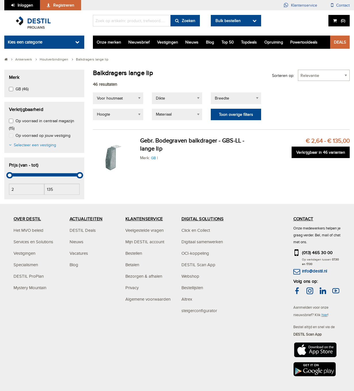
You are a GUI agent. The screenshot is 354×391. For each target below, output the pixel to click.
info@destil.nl (314, 271)
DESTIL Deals (83, 230)
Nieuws (191, 42)
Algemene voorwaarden (148, 299)
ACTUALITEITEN (86, 219)
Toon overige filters (236, 114)
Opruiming (273, 42)
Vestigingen (167, 42)
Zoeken (188, 21)
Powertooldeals (303, 42)
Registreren (63, 5)
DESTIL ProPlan (29, 276)
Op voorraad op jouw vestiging (43, 135)
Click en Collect (195, 230)
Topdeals (249, 42)
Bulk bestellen (228, 21)
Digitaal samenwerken (202, 242)
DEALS (340, 42)
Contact (343, 5)
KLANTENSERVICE (144, 219)
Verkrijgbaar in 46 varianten (320, 152)
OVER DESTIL (27, 219)
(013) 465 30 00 (317, 253)
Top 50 (227, 42)
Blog (210, 42)
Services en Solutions (33, 242)
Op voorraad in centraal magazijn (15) (41, 124)
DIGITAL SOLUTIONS (202, 219)
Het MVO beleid (28, 230)
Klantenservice (304, 5)
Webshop (190, 276)
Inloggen (25, 5)
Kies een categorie (25, 42)
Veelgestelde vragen (144, 230)
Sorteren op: (283, 75)
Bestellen (133, 253)
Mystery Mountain (30, 288)
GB (153, 157)
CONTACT (303, 219)
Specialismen (26, 265)
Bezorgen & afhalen (143, 276)
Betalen (132, 265)
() (342, 21)
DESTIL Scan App (198, 265)
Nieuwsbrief (139, 42)
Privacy (132, 288)
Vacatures (79, 253)
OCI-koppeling (195, 253)
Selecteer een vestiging (35, 145)
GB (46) (22, 89)
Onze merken (109, 42)
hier (325, 314)
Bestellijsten (192, 288)
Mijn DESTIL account (144, 242)
